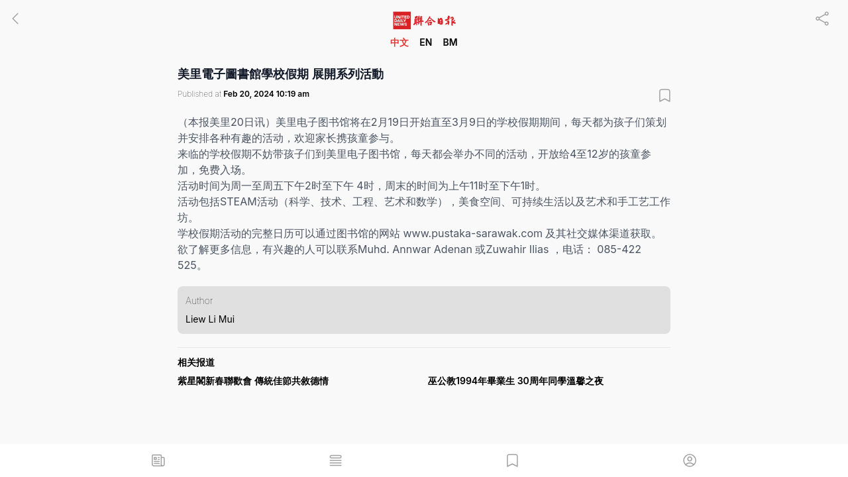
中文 (399, 42)
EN (425, 42)
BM (450, 42)
